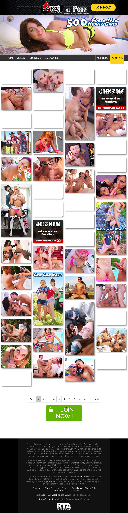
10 (84, 399)
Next (96, 399)
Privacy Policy (91, 488)
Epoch (43, 495)
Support (37, 488)
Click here (85, 476)
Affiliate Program (51, 488)
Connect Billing (55, 495)
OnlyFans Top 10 (60, 490)
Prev (31, 399)
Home (10, 58)
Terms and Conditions (72, 488)
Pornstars (34, 58)
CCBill (66, 495)
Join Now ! (117, 59)
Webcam (11, 63)
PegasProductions (47, 499)
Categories (52, 58)
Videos (21, 58)
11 (90, 399)
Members (102, 58)
